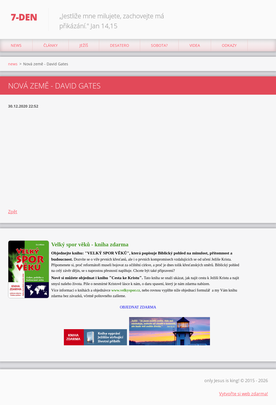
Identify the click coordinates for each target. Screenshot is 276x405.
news (16, 45)
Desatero (119, 45)
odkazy (229, 45)
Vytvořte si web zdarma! (243, 394)
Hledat (262, 15)
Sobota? (159, 45)
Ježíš (84, 45)
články (50, 45)
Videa (194, 45)
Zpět (12, 212)
